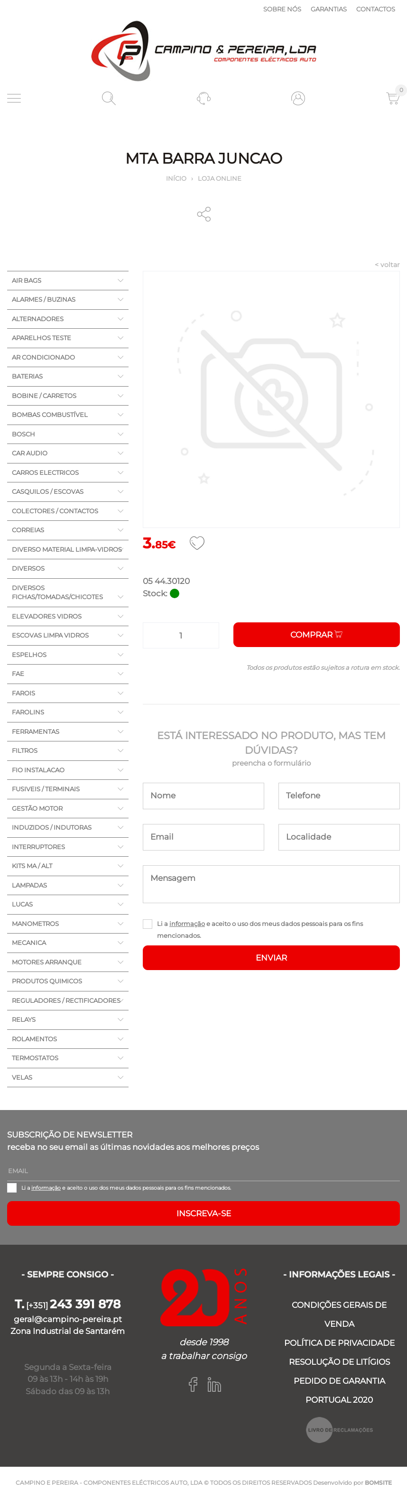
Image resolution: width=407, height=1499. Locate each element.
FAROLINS (28, 712)
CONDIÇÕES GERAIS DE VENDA (339, 1314)
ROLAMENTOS (34, 1039)
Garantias (329, 9)
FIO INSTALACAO (38, 770)
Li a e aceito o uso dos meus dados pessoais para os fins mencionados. (260, 929)
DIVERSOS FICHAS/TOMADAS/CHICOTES (57, 592)
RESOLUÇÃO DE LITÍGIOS (339, 1362)
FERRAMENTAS (35, 731)
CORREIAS (28, 530)
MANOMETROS (35, 923)
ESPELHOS (29, 654)
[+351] (67, 1305)
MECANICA (29, 942)
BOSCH (23, 434)
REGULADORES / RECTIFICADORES (66, 1000)
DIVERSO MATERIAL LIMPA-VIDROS (67, 549)
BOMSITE (378, 1482)
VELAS (22, 1077)
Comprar (316, 634)
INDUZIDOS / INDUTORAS (52, 827)
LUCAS (22, 904)
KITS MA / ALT (32, 866)
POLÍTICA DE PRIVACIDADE (339, 1343)
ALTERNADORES (38, 319)
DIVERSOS (28, 568)
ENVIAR (271, 957)
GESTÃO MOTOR (37, 808)
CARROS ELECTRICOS (45, 472)
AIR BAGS (26, 280)
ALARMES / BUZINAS (43, 299)
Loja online (219, 178)
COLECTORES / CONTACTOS (55, 511)
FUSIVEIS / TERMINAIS (46, 789)
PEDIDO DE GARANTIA (339, 1381)
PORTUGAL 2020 (339, 1400)
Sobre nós (282, 9)
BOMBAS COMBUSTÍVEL (50, 414)
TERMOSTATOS (35, 1058)
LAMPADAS (29, 885)
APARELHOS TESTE (41, 338)
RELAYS (24, 1019)
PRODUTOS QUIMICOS (47, 981)
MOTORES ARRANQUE (47, 962)
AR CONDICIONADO (43, 357)
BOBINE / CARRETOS (44, 395)
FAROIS (23, 693)
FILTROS (24, 750)
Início (176, 178)
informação (187, 923)
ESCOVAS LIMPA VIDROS (50, 635)
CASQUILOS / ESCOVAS (47, 491)
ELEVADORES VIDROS (47, 616)
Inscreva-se (203, 1213)
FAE (18, 673)
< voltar (387, 264)
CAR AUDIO (29, 453)
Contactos (375, 9)
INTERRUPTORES (38, 847)
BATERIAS (27, 376)
